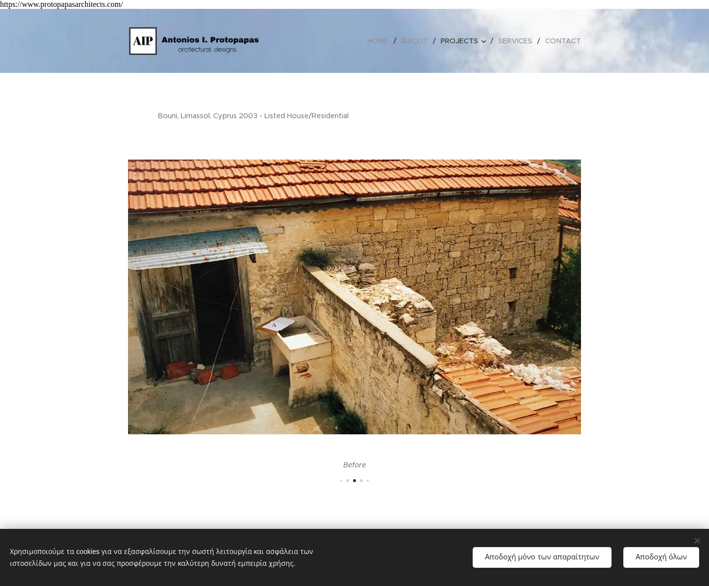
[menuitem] (384, 41)
